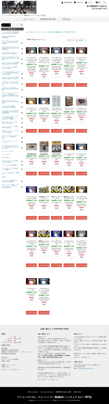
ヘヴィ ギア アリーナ (70, 32)
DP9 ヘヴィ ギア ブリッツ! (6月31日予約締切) (46, 32)
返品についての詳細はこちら (82, 357)
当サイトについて (28, 19)
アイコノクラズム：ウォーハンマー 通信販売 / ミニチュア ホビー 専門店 (54, 397)
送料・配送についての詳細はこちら (48, 379)
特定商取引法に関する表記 (48, 19)
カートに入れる (32, 85)
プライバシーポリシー (46, 392)
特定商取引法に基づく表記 (63, 392)
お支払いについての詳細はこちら (11, 369)
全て (27, 32)
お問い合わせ (66, 19)
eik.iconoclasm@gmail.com (85, 368)
